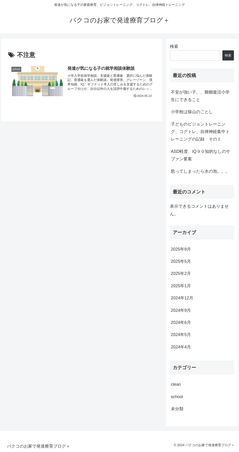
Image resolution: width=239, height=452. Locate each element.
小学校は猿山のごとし (192, 111)
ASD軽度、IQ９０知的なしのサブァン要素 (200, 155)
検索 (174, 46)
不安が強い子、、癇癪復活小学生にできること (200, 96)
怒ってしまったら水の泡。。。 (200, 171)
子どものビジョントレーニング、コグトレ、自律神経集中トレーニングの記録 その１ (200, 132)
